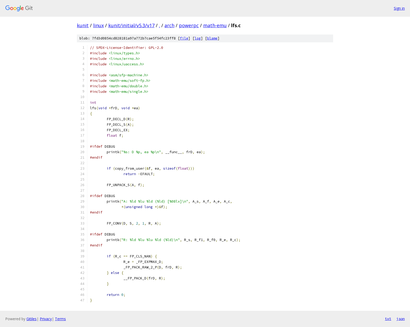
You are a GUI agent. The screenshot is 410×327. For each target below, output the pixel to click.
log (198, 38)
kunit (83, 25)
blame (212, 38)
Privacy (46, 318)
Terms (60, 318)
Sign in (399, 8)
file (184, 38)
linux (98, 25)
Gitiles (31, 318)
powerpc (189, 25)
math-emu (215, 25)
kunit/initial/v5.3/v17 (131, 25)
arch (169, 25)
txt (388, 318)
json (400, 318)
